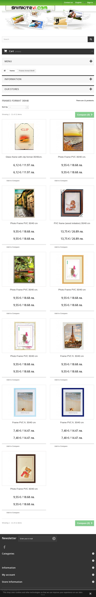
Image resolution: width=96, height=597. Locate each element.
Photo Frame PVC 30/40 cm (24, 223)
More (43, 595)
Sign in (90, 2)
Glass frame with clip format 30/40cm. (24, 157)
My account (8, 574)
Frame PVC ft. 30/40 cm (72, 356)
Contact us (68, 2)
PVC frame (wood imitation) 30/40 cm (72, 223)
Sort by (5, 107)
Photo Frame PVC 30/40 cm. (72, 157)
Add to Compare (12, 181)
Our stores (11, 89)
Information (12, 79)
